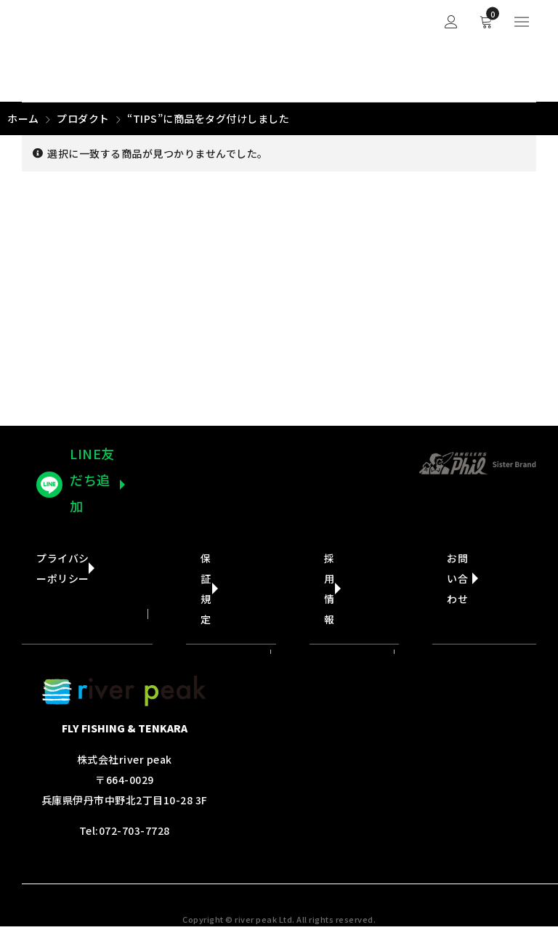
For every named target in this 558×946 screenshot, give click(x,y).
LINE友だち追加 (92, 479)
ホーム (23, 118)
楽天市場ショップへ (341, 466)
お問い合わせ (457, 578)
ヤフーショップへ (209, 466)
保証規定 (206, 588)
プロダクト (83, 118)
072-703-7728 (134, 830)
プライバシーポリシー (62, 568)
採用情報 (329, 588)
